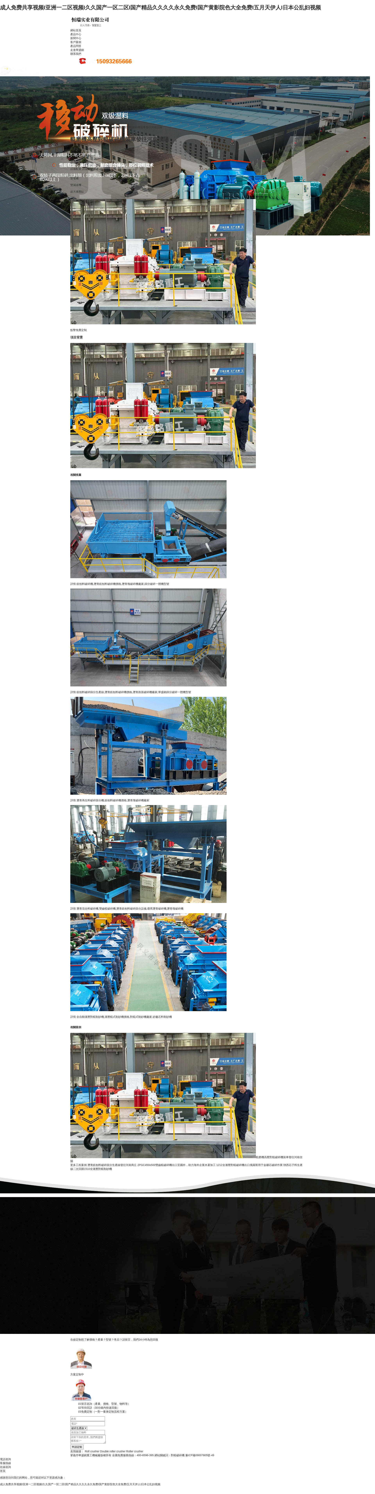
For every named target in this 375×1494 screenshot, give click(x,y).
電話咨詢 (5, 1459)
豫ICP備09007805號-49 (199, 1455)
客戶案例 (75, 42)
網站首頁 (75, 30)
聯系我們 (75, 53)
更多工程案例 (78, 1165)
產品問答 (75, 46)
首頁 (2, 1470)
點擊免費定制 (78, 330)
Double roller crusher (112, 1451)
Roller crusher (134, 1451)
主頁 (93, 127)
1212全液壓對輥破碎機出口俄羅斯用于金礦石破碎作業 (249, 1165)
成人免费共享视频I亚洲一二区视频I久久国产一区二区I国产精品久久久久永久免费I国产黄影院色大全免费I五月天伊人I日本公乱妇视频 (160, 8)
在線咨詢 (5, 1467)
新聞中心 (75, 38)
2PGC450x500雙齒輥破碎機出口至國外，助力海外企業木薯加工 (177, 1165)
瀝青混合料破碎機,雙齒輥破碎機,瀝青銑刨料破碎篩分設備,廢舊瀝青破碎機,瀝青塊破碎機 (130, 908)
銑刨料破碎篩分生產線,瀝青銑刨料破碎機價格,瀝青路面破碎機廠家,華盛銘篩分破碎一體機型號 (134, 692)
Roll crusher (92, 1451)
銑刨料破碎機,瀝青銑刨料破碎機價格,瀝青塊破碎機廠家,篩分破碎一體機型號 (123, 583)
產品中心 (75, 34)
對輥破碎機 (178, 1455)
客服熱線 (5, 1463)
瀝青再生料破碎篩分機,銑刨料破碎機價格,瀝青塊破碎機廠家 (113, 800)
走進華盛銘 (77, 49)
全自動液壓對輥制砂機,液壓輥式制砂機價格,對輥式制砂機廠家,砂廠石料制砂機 (124, 1016)
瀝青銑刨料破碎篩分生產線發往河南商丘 (112, 1165)
